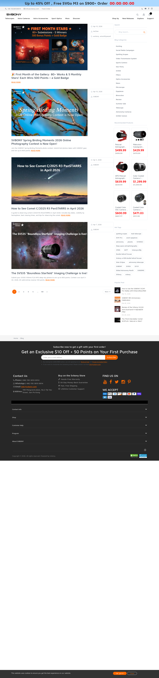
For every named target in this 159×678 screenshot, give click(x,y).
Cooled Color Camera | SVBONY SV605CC (138, 208)
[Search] (131, 32)
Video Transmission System (126, 58)
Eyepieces (119, 91)
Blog (22, 338)
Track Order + (47, 9)
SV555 (118, 71)
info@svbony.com (31, 9)
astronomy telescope (136, 262)
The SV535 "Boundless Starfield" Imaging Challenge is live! (49, 273)
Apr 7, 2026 (97, 224)
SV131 (137, 266)
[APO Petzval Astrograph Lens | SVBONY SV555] (121, 167)
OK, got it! (120, 673)
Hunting (119, 46)
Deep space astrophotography (126, 246)
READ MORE (16, 82)
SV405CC (140, 242)
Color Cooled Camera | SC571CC (138, 177)
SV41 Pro (119, 238)
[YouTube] (105, 381)
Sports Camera (121, 63)
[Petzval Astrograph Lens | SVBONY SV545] (121, 135)
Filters (118, 75)
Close (132, 673)
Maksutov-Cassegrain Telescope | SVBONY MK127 (138, 145)
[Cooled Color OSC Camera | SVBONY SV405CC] (121, 198)
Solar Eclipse (120, 262)
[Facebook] (111, 381)
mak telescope (136, 234)
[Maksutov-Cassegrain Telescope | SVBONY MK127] (139, 135)
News (118, 83)
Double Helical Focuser (124, 254)
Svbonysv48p (137, 250)
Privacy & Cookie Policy (99, 362)
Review (119, 99)
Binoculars (120, 95)
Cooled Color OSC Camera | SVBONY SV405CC (121, 208)
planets (130, 242)
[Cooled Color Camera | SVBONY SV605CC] (139, 198)
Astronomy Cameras (123, 112)
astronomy (120, 242)
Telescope (119, 108)
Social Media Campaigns (125, 50)
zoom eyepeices (131, 238)
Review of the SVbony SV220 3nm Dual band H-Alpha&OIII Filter (132, 309)
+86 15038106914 (13, 9)
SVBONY (119, 266)
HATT (126, 250)
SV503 (128, 266)
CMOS (118, 250)
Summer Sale (121, 104)
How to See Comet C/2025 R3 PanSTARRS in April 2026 (47, 208)
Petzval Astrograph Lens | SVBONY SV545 (120, 145)
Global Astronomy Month (125, 270)
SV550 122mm (121, 116)
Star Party (120, 67)
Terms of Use (85, 362)
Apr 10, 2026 (97, 26)
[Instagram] (123, 381)
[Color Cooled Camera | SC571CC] (139, 167)
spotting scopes (121, 234)
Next (107, 292)
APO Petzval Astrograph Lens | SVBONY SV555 (120, 177)
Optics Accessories (123, 79)
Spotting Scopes (122, 54)
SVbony (118, 274)
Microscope (120, 87)
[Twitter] (117, 381)
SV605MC (141, 270)
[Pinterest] (129, 381)
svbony (128, 274)
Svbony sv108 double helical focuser (129, 258)
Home (16, 338)
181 (42, 292)
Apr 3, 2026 (97, 160)
